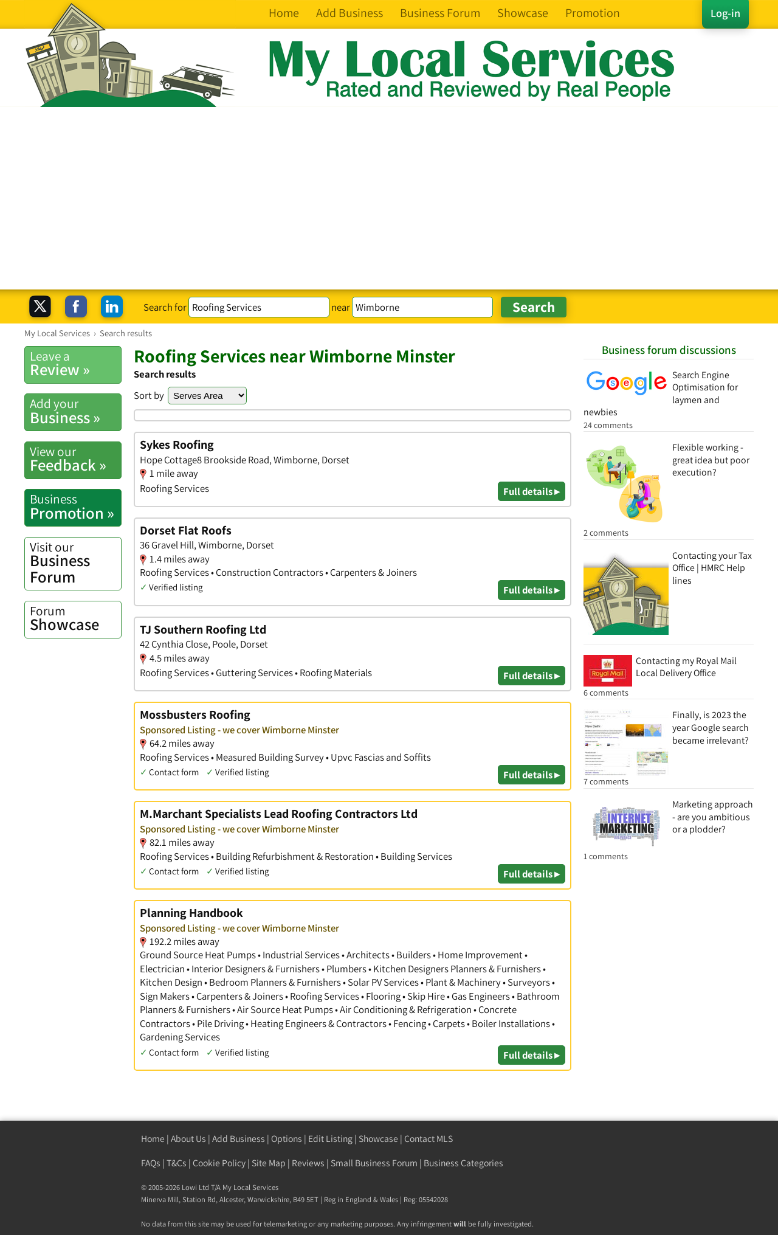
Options (286, 1138)
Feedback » (75, 459)
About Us (188, 1138)
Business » (75, 411)
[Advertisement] (389, 198)
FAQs (150, 1163)
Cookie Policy (219, 1163)
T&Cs (177, 1163)
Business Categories (463, 1163)
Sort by (149, 395)
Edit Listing (330, 1138)
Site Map (269, 1163)
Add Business (238, 1138)
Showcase (75, 618)
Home (153, 1138)
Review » (75, 363)
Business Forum (75, 562)
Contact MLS (428, 1138)
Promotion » (75, 506)
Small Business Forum (374, 1163)
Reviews (308, 1163)
